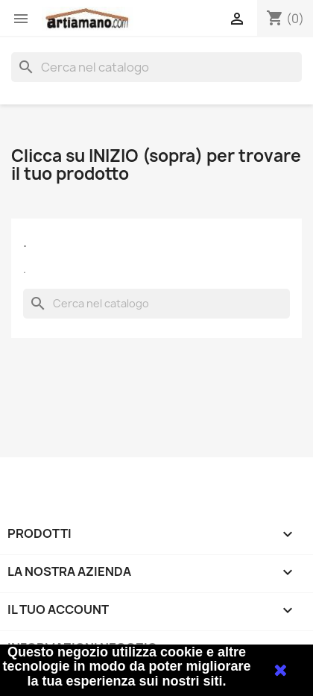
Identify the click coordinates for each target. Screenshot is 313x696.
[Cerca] (156, 67)
